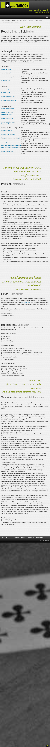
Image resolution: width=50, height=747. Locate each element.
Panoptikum (7, 20)
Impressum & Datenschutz (8, 22)
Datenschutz (39, 537)
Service (40, 20)
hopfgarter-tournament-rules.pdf (10, 138)
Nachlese (16, 537)
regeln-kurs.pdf (5, 89)
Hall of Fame (30, 20)
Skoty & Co (19, 20)
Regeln (13, 20)
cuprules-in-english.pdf (8, 134)
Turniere (25, 20)
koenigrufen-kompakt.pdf (8, 100)
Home (2, 20)
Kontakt (16, 22)
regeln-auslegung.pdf (7, 77)
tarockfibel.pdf (5, 92)
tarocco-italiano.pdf (7, 151)
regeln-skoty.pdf (6, 73)
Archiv (36, 20)
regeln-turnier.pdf (6, 69)
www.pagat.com (6, 142)
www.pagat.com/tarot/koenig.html (11, 145)
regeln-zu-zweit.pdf (7, 112)
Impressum (31, 537)
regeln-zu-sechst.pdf (7, 118)
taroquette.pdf (5, 80)
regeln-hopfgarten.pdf (7, 108)
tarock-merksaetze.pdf (8, 96)
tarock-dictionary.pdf (7, 130)
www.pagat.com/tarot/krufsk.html (11, 147)
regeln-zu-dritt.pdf (6, 114)
